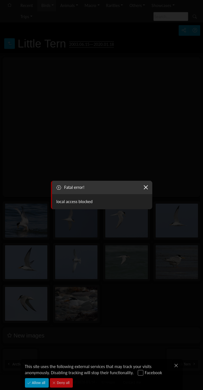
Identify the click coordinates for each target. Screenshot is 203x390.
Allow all (38, 378)
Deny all (62, 378)
